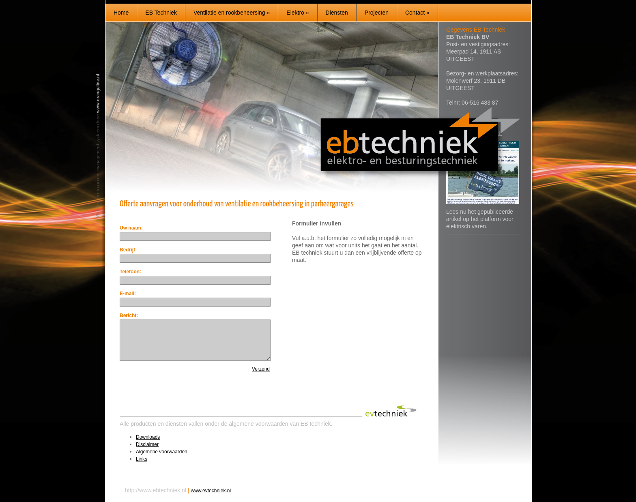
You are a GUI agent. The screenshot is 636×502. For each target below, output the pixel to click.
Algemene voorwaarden (161, 452)
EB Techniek (161, 12)
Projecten (377, 12)
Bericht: (129, 315)
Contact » (417, 12)
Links (141, 459)
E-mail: (128, 293)
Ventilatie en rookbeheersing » (231, 12)
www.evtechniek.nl (211, 490)
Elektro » (297, 12)
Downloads (148, 437)
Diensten (337, 12)
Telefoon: (130, 272)
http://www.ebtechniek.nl (155, 490)
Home (121, 12)
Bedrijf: (128, 250)
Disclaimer (147, 444)
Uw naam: (131, 228)
